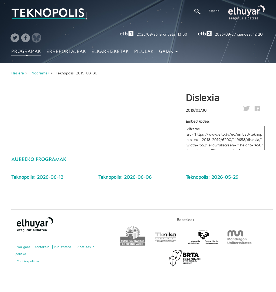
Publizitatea (62, 247)
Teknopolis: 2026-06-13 (37, 177)
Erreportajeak (66, 51)
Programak (26, 51)
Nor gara (23, 247)
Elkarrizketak (110, 51)
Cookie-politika (28, 261)
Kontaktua (42, 247)
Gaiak (168, 51)
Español (214, 10)
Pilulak (144, 51)
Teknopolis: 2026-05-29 (212, 177)
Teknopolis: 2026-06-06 (124, 177)
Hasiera (17, 73)
